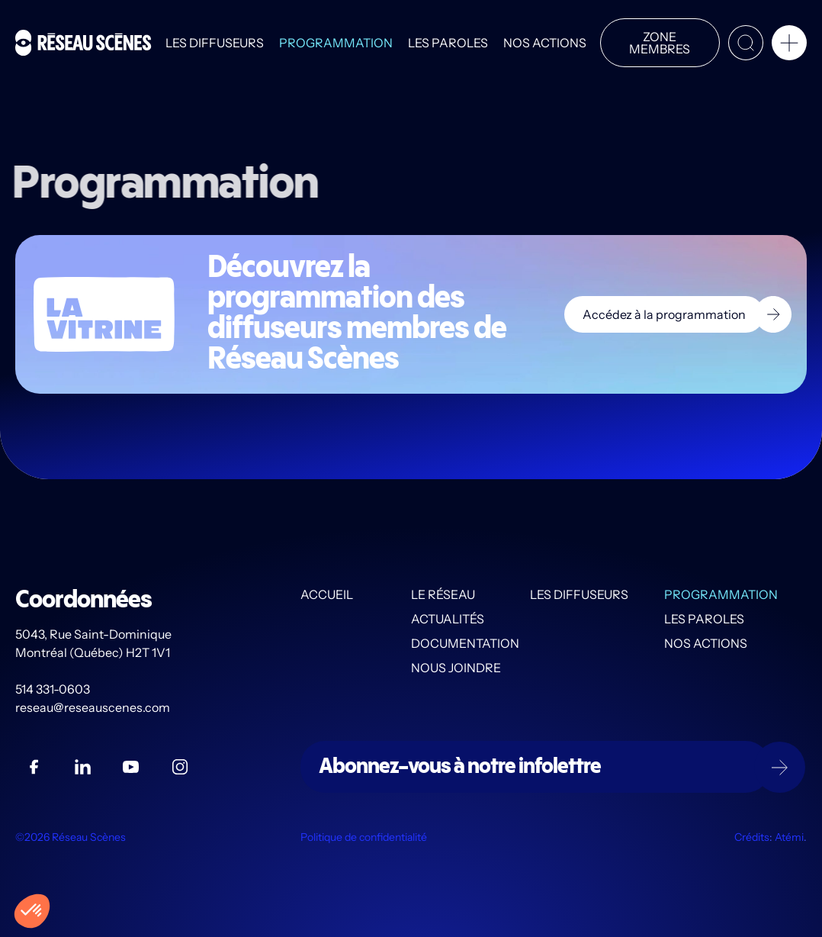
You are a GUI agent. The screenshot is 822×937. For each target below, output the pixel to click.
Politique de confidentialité (363, 838)
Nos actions (544, 43)
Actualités (447, 619)
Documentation (465, 644)
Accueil (326, 595)
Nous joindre (456, 668)
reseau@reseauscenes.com (93, 708)
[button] (789, 46)
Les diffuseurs (214, 43)
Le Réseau (443, 595)
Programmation (336, 43)
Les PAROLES (448, 43)
